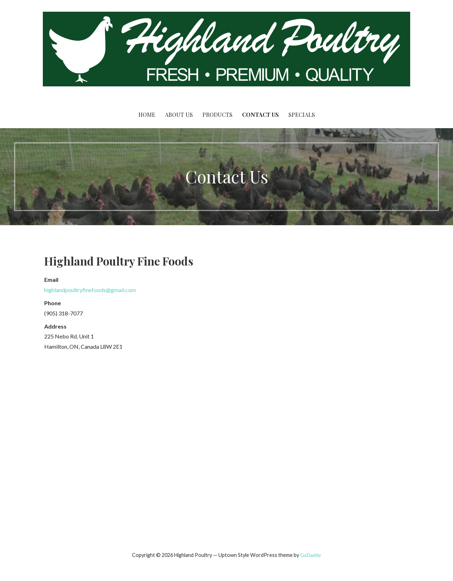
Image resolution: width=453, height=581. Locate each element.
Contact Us (260, 114)
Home (146, 114)
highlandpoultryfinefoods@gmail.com (90, 289)
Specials (301, 114)
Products (217, 114)
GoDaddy (310, 555)
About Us (179, 114)
